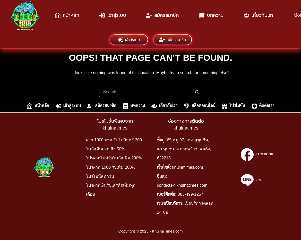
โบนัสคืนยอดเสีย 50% (105, 149)
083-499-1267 (190, 194)
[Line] (257, 180)
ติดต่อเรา (263, 106)
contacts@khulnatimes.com (182, 185)
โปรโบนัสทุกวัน (100, 176)
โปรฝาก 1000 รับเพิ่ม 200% (110, 167)
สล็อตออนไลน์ (199, 106)
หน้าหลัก (67, 15)
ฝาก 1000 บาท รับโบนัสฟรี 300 (114, 140)
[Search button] (197, 92)
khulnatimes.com (187, 167)
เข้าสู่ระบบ (112, 15)
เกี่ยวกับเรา (258, 15)
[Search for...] (145, 92)
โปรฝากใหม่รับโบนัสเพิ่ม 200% (114, 158)
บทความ (211, 15)
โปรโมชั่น (233, 106)
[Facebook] (257, 154)
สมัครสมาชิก (162, 15)
